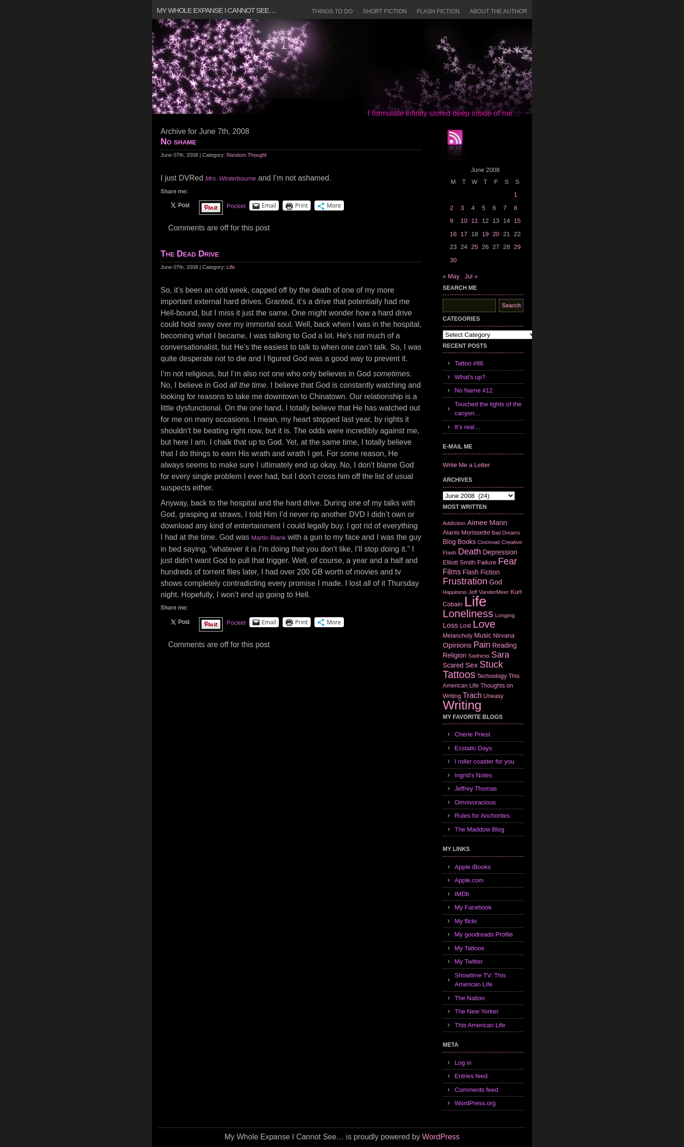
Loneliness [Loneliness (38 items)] (468, 614)
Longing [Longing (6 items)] (505, 615)
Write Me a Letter (466, 464)
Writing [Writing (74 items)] (462, 705)
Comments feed (476, 1089)
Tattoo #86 (469, 363)
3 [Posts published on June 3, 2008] (462, 207)
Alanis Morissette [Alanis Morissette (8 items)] (466, 532)
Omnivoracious (475, 802)
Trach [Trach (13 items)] (472, 695)
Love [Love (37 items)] (484, 624)
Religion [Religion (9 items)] (454, 655)
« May (451, 276)
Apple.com (469, 880)
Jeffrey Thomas (476, 788)
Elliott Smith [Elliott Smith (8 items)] (459, 562)
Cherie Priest (472, 734)
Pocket (236, 206)
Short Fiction (385, 11)
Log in (463, 1062)
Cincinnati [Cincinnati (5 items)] (488, 542)
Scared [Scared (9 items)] (453, 665)
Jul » (471, 276)
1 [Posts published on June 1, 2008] (515, 194)
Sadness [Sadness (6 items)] (479, 655)
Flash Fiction (438, 11)
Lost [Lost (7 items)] (465, 625)
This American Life (480, 1025)
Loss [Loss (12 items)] (450, 625)
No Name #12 (474, 390)
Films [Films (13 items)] (452, 572)
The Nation (470, 998)
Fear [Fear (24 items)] (507, 561)
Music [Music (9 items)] (482, 635)
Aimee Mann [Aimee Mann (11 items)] (487, 522)
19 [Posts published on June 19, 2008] (485, 234)
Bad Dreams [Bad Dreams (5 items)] (506, 532)
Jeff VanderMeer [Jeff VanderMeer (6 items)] (488, 592)
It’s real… (468, 426)
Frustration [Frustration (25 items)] (465, 581)
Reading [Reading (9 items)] (504, 645)
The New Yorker (477, 1011)
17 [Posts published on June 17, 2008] (463, 234)
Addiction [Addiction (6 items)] (454, 523)
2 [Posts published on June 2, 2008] (451, 207)
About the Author (498, 11)
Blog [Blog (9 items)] (449, 541)
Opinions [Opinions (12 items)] (457, 645)
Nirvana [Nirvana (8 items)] (503, 635)
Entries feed (471, 1076)
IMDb (462, 894)
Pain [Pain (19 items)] (481, 645)
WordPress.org (475, 1103)
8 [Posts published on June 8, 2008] (515, 207)
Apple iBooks (473, 866)
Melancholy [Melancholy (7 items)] (458, 635)
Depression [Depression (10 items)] (500, 552)
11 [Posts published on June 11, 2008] (474, 220)
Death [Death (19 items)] (469, 551)
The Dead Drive (190, 253)
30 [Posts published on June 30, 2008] (453, 260)
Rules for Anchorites (482, 815)
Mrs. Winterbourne (230, 178)
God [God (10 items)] (495, 582)
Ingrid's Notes (473, 775)
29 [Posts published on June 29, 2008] (517, 246)
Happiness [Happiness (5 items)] (454, 592)
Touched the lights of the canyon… (488, 409)
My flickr (466, 921)
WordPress (441, 1137)
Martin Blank (268, 537)
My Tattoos (469, 948)
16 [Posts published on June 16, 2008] (453, 234)
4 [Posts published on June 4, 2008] (473, 207)
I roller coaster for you (484, 761)
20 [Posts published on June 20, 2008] (496, 234)
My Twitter (469, 961)
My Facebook (473, 907)
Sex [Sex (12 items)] (471, 665)
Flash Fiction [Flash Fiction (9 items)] (481, 572)
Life (231, 267)
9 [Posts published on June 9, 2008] (451, 220)
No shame (178, 141)
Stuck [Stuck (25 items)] (491, 664)
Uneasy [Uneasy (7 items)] (494, 696)
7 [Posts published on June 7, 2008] (504, 207)
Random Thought (247, 155)
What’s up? (470, 377)
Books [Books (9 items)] (466, 541)
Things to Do (332, 11)
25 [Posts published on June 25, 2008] (474, 246)
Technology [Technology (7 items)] (492, 676)
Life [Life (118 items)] (475, 601)
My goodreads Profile (484, 934)
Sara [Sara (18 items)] (501, 655)
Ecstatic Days (473, 748)
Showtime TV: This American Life (480, 980)
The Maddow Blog (479, 829)
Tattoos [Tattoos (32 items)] (459, 674)
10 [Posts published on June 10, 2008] (463, 220)
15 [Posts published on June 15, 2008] (517, 220)
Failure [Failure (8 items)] (486, 562)
